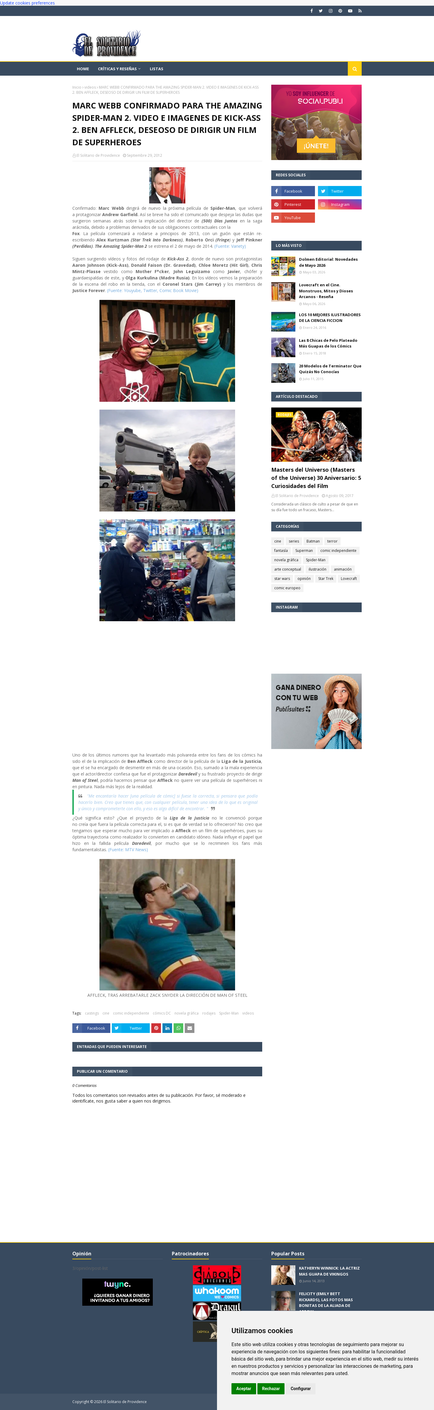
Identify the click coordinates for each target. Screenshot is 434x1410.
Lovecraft (349, 578)
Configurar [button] (301, 1388)
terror (332, 541)
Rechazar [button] (271, 1388)
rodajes (208, 1013)
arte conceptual (287, 569)
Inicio (76, 87)
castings (92, 1013)
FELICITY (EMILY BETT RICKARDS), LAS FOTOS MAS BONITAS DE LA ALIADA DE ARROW (326, 1302)
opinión (304, 578)
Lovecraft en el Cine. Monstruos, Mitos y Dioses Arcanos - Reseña (326, 290)
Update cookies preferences (27, 3)
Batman (313, 541)
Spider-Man (229, 1013)
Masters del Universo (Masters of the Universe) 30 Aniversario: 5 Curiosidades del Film (316, 477)
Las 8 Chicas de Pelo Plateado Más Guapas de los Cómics (328, 343)
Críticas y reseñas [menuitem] (117, 68)
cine (105, 1013)
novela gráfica (187, 1013)
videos (90, 87)
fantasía (281, 550)
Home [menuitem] (83, 68)
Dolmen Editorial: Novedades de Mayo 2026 (328, 262)
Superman (304, 550)
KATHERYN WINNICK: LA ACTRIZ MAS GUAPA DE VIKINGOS (329, 1271)
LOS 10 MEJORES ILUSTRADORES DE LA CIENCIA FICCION (330, 317)
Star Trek (325, 578)
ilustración (317, 569)
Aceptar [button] (243, 1388)
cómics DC (162, 1013)
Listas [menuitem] (156, 68)
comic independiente (131, 1013)
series (294, 541)
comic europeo (287, 587)
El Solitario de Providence (98, 155)
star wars (282, 578)
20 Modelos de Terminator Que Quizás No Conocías (330, 369)
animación (343, 569)
